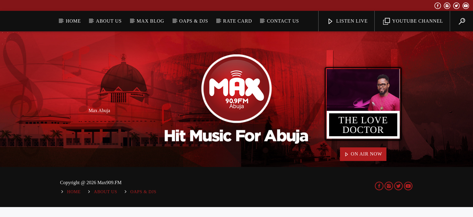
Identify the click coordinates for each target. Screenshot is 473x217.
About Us (109, 21)
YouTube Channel (413, 21)
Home (73, 21)
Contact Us (283, 21)
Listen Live (347, 21)
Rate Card (237, 21)
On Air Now (363, 154)
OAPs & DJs (193, 21)
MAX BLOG (150, 21)
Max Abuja (99, 110)
